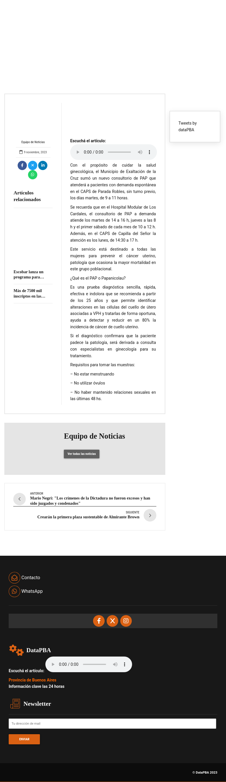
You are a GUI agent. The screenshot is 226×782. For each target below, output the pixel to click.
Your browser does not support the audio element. (113, 152)
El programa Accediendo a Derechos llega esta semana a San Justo (30, 258)
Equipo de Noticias (33, 123)
